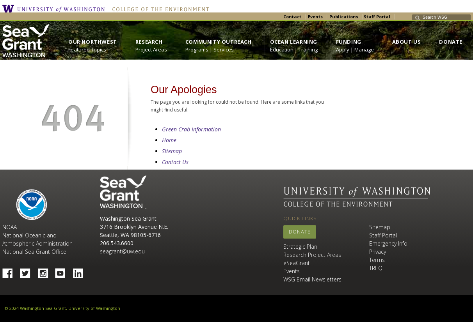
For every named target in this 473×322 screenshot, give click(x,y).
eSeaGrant (296, 263)
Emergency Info (388, 243)
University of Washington (55, 8)
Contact (292, 16)
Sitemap (172, 151)
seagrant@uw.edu (122, 251)
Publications (343, 16)
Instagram (45, 271)
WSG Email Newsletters (312, 279)
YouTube (63, 271)
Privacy (377, 251)
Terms (377, 260)
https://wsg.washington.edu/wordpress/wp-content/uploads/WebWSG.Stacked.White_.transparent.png (25, 40)
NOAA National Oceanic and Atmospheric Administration (37, 235)
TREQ (375, 268)
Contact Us (175, 162)
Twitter (28, 271)
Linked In (81, 271)
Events (315, 16)
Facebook (10, 271)
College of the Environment (158, 8)
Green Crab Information (191, 129)
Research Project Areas (312, 254)
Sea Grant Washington (123, 192)
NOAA (31, 204)
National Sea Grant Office (34, 251)
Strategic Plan (300, 246)
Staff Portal (377, 16)
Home (169, 140)
